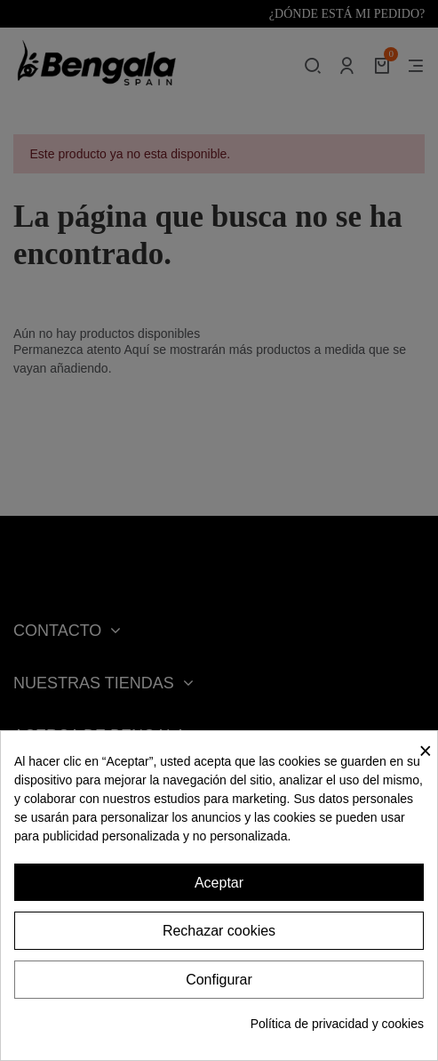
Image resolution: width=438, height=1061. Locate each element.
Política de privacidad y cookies (337, 1024)
